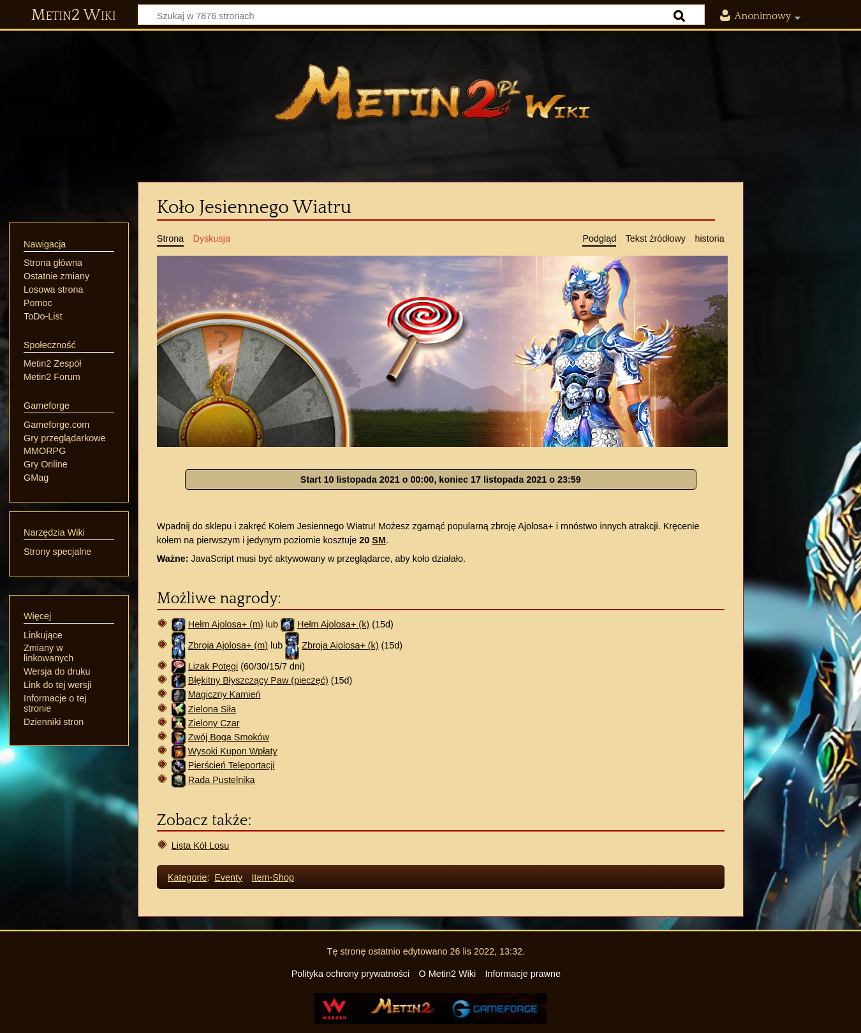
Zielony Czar (214, 723)
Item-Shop (273, 877)
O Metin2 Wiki (447, 974)
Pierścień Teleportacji (231, 765)
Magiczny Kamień (224, 694)
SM (379, 540)
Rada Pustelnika (221, 780)
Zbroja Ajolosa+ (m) (228, 645)
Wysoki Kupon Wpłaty (232, 751)
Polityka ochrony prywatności (350, 974)
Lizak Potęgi (213, 666)
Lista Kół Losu (200, 845)
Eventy (228, 877)
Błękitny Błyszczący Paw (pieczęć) (258, 680)
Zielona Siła (212, 709)
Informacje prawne (523, 974)
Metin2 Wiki (73, 15)
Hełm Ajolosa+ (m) (225, 624)
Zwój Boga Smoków (228, 737)
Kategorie (187, 877)
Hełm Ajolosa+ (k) (333, 624)
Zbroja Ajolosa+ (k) (340, 645)
